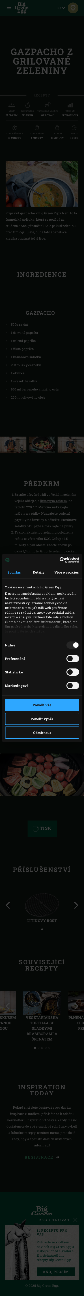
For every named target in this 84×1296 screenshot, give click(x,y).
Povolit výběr (42, 719)
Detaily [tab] (39, 572)
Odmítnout (42, 732)
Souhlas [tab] (14, 572)
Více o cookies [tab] (66, 572)
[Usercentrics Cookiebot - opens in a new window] (60, 560)
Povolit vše (42, 705)
